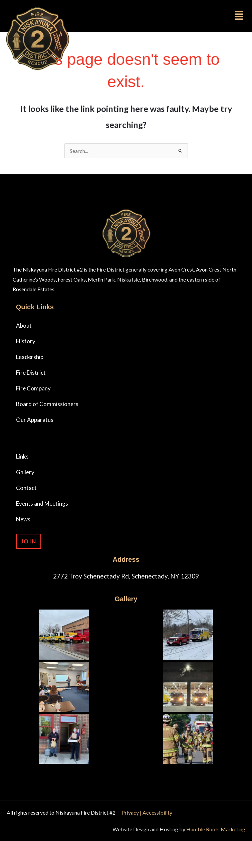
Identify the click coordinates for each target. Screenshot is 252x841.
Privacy (130, 812)
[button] (177, 15)
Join (28, 541)
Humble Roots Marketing (215, 829)
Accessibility (157, 812)
